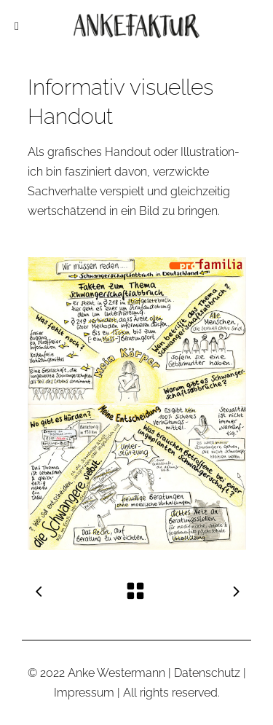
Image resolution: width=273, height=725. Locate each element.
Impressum (84, 692)
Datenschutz (207, 673)
